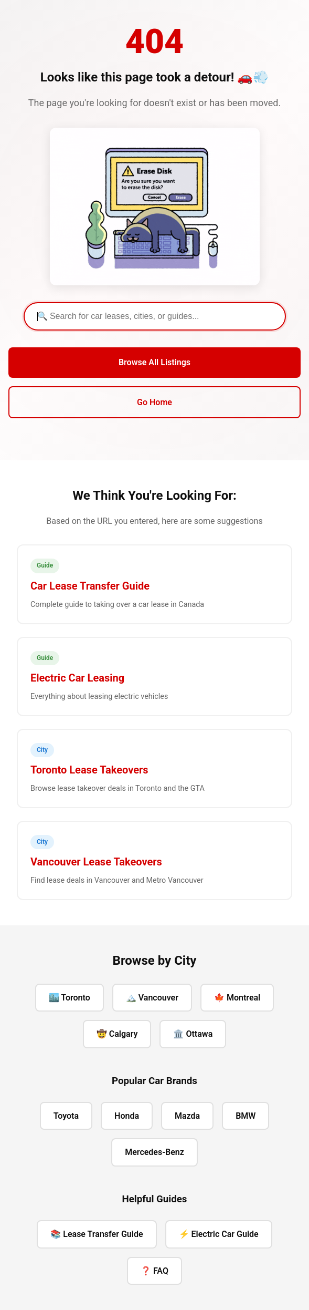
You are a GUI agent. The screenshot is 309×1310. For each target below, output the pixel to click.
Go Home (154, 402)
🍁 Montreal (237, 998)
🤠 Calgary (117, 1034)
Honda (126, 1116)
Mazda (187, 1116)
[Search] (155, 316)
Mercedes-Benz (154, 1152)
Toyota (66, 1116)
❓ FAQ (154, 1271)
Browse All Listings (154, 362)
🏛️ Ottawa (192, 1034)
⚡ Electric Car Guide (219, 1234)
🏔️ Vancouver (152, 998)
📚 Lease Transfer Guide (96, 1234)
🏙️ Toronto (69, 998)
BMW (245, 1116)
